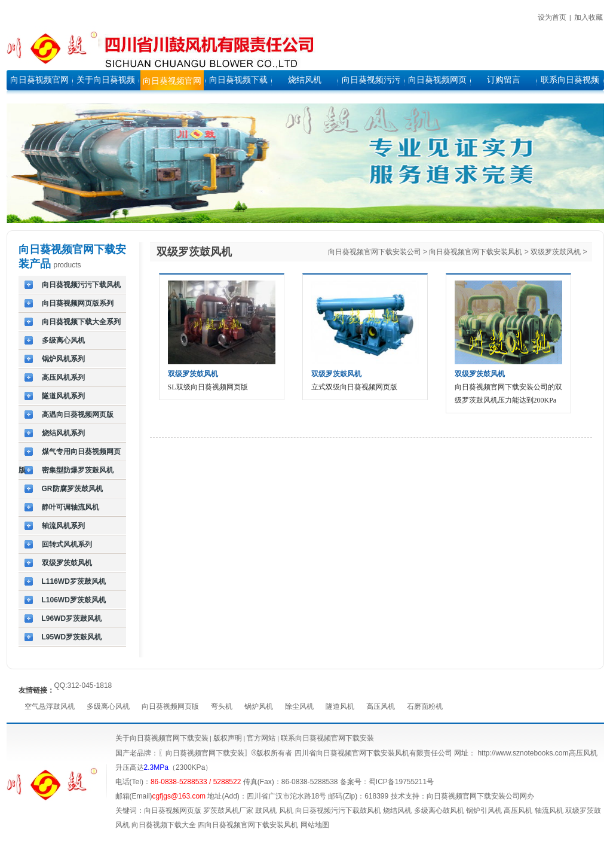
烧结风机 (397, 810)
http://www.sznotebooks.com (522, 753)
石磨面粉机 (425, 706)
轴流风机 (549, 810)
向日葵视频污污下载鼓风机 (338, 810)
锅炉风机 (258, 706)
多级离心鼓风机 (439, 810)
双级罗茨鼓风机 (556, 252)
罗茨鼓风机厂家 (228, 810)
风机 (286, 810)
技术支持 (405, 796)
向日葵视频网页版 (170, 706)
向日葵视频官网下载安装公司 (374, 252)
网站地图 (315, 825)
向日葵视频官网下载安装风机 (475, 252)
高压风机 (380, 706)
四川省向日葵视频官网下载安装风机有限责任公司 (373, 753)
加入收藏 (588, 17)
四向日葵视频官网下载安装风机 (248, 825)
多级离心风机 (108, 706)
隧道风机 (340, 706)
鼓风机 (266, 810)
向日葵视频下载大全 (163, 825)
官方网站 (260, 738)
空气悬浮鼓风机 (49, 706)
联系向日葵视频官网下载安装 (327, 738)
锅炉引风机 (484, 810)
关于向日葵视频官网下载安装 (162, 738)
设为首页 (552, 17)
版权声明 (227, 738)
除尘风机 (299, 706)
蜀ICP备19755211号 (401, 782)
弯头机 (221, 706)
